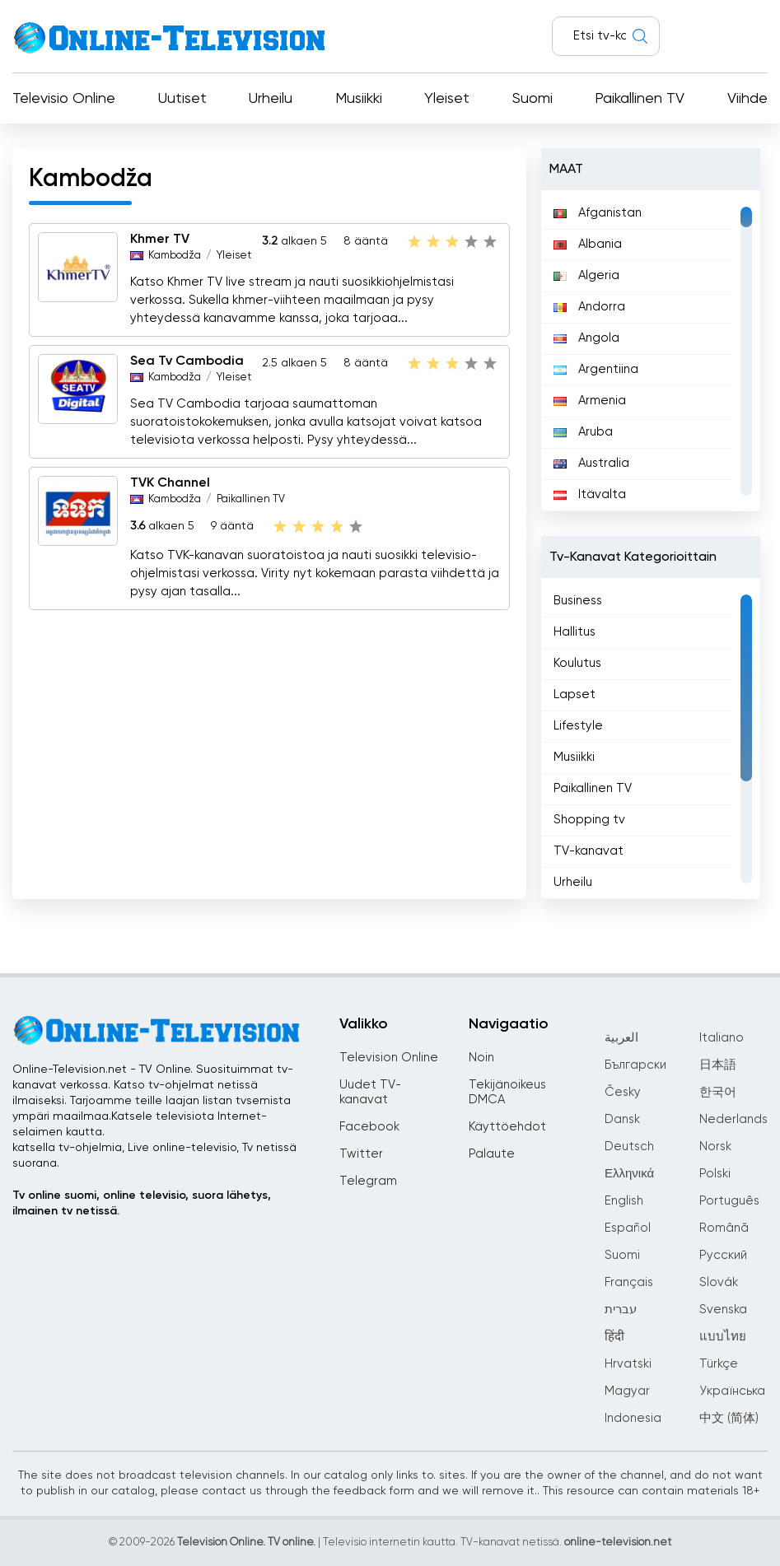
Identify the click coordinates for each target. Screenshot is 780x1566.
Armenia (589, 400)
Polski (715, 1174)
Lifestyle (578, 726)
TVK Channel (170, 483)
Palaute (492, 1154)
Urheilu (270, 98)
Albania (587, 244)
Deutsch (629, 1146)
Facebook (369, 1127)
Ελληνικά (629, 1174)
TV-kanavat (588, 851)
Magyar (627, 1391)
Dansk (622, 1119)
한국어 (717, 1092)
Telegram (368, 1181)
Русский (723, 1255)
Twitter (361, 1154)
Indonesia (633, 1418)
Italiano (721, 1038)
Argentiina (595, 369)
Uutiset (182, 98)
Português (729, 1201)
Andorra (589, 307)
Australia (591, 463)
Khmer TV (159, 239)
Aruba (583, 432)
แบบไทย (722, 1337)
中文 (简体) (729, 1418)
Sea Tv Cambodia (187, 361)
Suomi (532, 98)
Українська (732, 1391)
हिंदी (614, 1337)
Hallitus (574, 632)
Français (629, 1282)
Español (628, 1228)
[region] (650, 350)
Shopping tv (589, 819)
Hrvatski (628, 1364)
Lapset (574, 694)
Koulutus (577, 663)
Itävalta (589, 494)
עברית (621, 1309)
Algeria (586, 275)
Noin (481, 1057)
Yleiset (446, 98)
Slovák (718, 1282)
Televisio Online (63, 98)
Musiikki (358, 98)
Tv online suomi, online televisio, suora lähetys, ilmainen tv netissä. (141, 1203)
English (624, 1201)
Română (724, 1228)
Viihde (747, 98)
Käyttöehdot (507, 1127)
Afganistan (597, 213)
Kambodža (174, 255)
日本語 (717, 1065)
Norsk (715, 1146)
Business (577, 600)
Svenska (723, 1309)
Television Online (388, 1057)
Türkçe (718, 1364)
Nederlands (733, 1119)
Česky (623, 1092)
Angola (586, 338)
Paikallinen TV (639, 98)
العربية (621, 1038)
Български (635, 1065)
